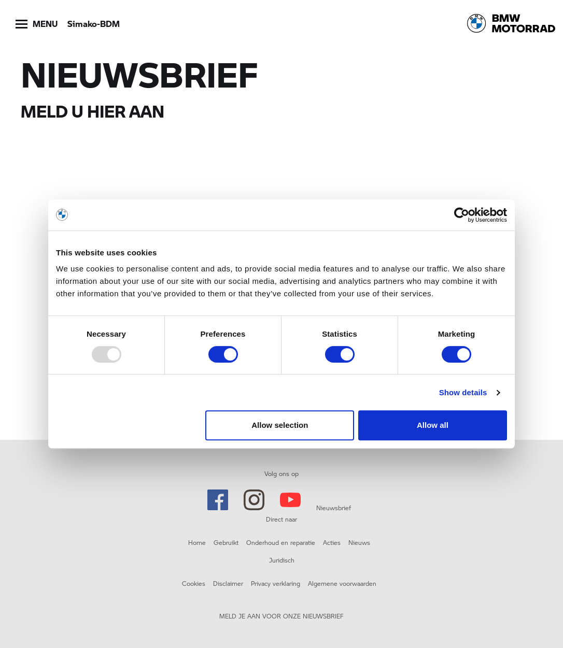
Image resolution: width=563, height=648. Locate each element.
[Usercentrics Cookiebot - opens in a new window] (461, 215)
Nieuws (359, 542)
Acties (332, 542)
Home (197, 542)
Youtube (290, 499)
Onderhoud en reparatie (280, 542)
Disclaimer (228, 583)
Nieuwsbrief (333, 507)
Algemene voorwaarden (342, 583)
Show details (463, 392)
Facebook (217, 499)
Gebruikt (226, 542)
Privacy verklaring (275, 583)
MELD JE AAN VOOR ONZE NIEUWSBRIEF (281, 616)
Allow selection (279, 425)
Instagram (254, 499)
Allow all (432, 425)
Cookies (193, 583)
